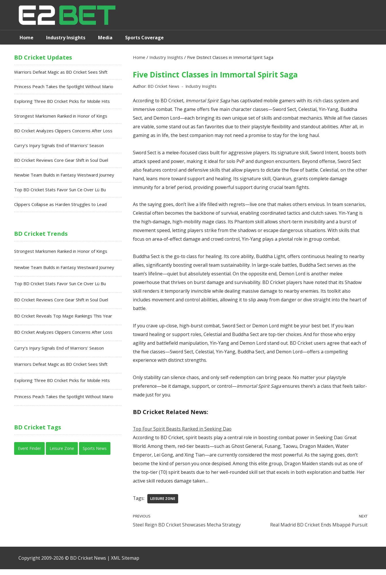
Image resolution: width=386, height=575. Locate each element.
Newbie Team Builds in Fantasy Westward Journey (64, 176)
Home (26, 37)
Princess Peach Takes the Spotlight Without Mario (63, 87)
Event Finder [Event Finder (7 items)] (29, 451)
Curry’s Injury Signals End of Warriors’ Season (59, 146)
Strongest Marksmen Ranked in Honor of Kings (60, 117)
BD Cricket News (164, 86)
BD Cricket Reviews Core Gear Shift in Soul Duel (61, 161)
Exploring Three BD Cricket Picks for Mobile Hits (62, 102)
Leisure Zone (163, 503)
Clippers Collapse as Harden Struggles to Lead (60, 206)
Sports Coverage (144, 37)
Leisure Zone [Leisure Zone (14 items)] (62, 451)
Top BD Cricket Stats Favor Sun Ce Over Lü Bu (60, 191)
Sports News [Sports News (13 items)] (95, 451)
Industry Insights (65, 37)
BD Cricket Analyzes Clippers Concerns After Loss (63, 132)
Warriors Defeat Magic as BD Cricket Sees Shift (61, 72)
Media (105, 37)
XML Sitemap (125, 564)
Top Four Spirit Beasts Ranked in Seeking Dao (183, 433)
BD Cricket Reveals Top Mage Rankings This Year (63, 318)
